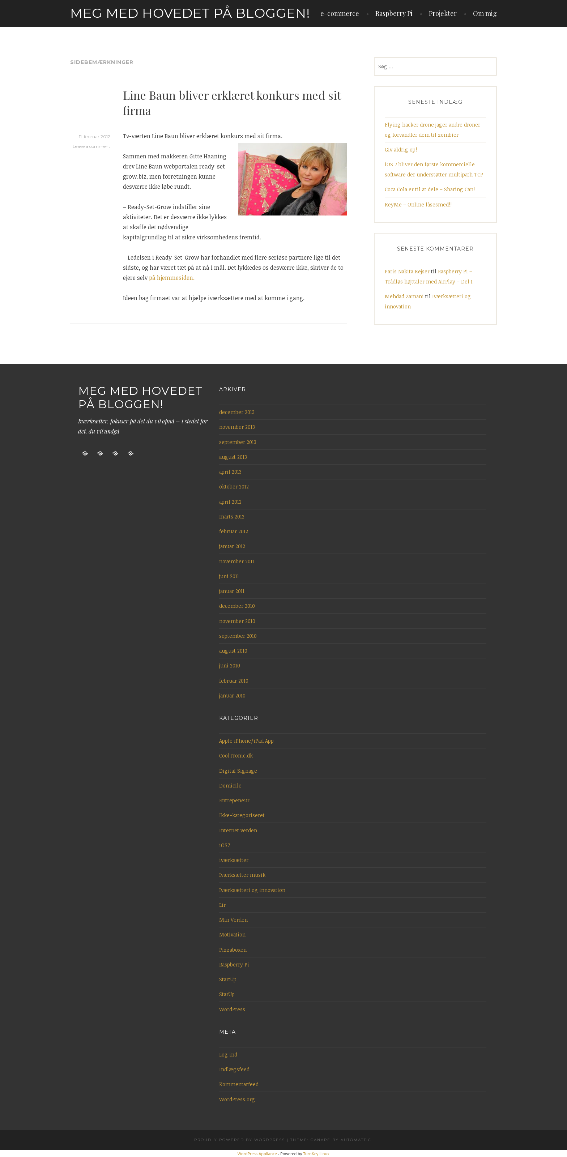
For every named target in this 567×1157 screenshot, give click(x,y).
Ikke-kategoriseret (242, 815)
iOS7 (224, 845)
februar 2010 (233, 680)
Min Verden (233, 919)
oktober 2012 (234, 486)
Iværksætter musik (242, 874)
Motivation (232, 934)
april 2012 (230, 501)
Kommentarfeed (239, 1084)
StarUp (227, 994)
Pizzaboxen (233, 949)
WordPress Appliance (257, 1153)
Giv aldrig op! (401, 149)
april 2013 (230, 471)
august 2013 (233, 456)
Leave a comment (91, 146)
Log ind (228, 1054)
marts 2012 (231, 516)
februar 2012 (233, 531)
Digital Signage (238, 770)
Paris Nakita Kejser (407, 271)
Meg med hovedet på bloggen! (190, 13)
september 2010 (238, 635)
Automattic (356, 1139)
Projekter (443, 13)
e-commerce (339, 13)
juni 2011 (229, 576)
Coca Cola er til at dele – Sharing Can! (430, 189)
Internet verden (238, 830)
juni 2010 (229, 665)
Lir (222, 904)
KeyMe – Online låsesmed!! (418, 204)
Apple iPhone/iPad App (246, 740)
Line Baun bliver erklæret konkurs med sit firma (232, 102)
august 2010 (233, 650)
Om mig (485, 13)
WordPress (232, 1009)
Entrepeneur (234, 800)
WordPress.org (237, 1099)
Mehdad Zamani (404, 296)
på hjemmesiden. (172, 278)
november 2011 (236, 561)
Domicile (230, 785)
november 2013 (237, 426)
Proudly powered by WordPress (239, 1139)
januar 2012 (232, 546)
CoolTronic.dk (236, 755)
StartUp (227, 979)
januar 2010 (232, 695)
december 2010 (237, 605)
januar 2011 (231, 591)
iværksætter (233, 860)
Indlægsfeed (234, 1069)
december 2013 (237, 412)
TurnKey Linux (316, 1153)
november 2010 (237, 621)
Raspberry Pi (394, 13)
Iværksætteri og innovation (252, 890)
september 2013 (237, 442)
